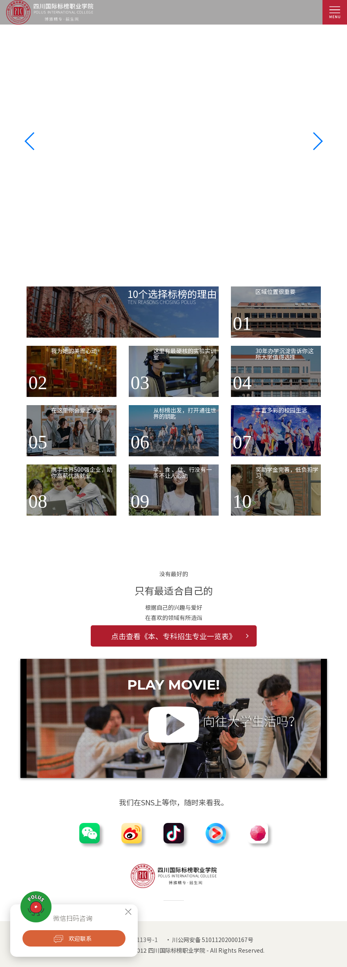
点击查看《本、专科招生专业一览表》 (179, 636)
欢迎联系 (80, 938)
